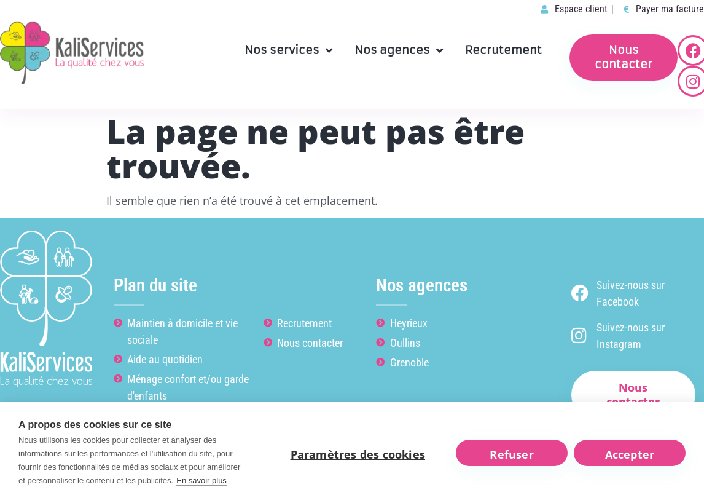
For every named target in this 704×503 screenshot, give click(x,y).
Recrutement (503, 50)
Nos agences (398, 50)
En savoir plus (201, 480)
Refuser (511, 454)
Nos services (288, 50)
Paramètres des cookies (358, 454)
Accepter (630, 454)
